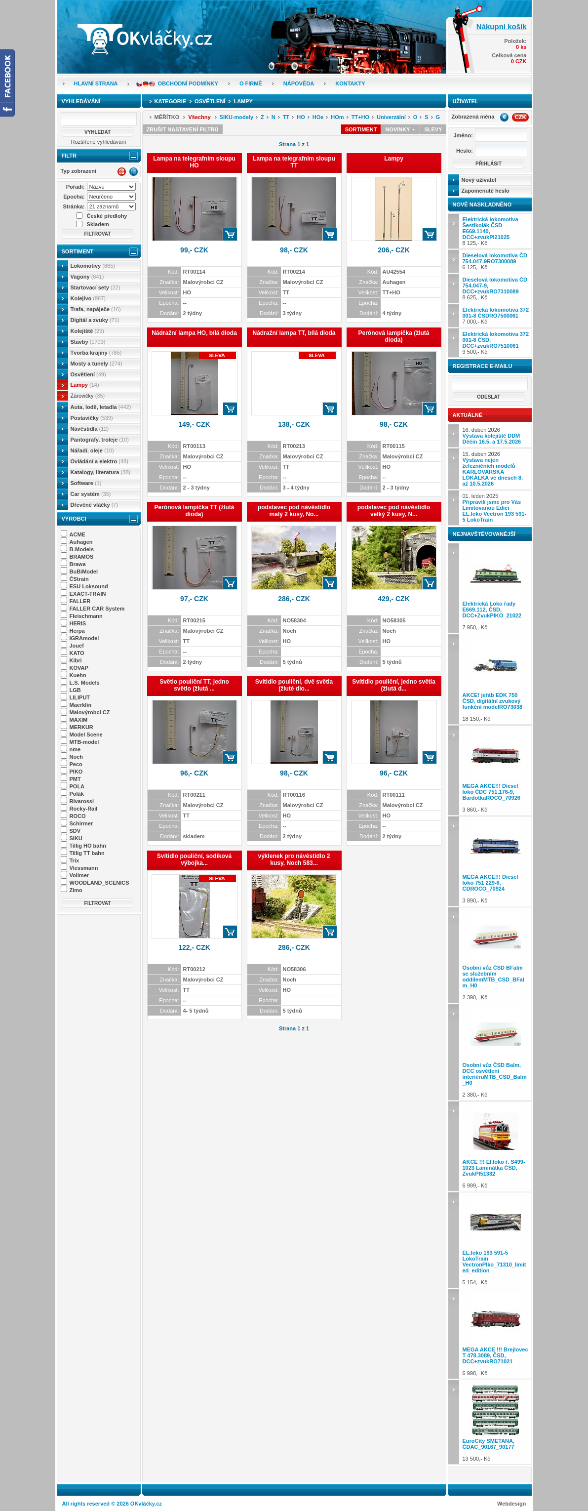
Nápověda (298, 83)
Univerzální (391, 117)
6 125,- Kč (495, 261)
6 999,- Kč (496, 1146)
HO (301, 117)
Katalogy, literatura (100, 472)
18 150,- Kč (496, 679)
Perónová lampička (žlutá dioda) (393, 336)
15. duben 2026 (493, 469)
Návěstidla (90, 429)
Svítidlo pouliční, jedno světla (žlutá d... (393, 685)
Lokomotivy (93, 266)
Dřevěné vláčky (94, 505)
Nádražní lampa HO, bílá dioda (194, 332)
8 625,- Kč (495, 288)
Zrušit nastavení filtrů (183, 129)
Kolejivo (88, 298)
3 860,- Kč (496, 770)
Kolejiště (87, 331)
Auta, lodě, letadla (101, 407)
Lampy (85, 385)
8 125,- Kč (490, 231)
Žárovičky (88, 396)
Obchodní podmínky (188, 83)
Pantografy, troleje (100, 440)
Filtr (69, 156)
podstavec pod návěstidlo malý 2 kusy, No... (294, 511)
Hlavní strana (96, 83)
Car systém (91, 494)
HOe (318, 117)
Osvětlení (88, 374)
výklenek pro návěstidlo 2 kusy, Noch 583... (294, 859)
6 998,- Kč (496, 1334)
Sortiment (78, 251)
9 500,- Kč (496, 343)
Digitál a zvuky (95, 320)
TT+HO (360, 117)
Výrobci (74, 519)
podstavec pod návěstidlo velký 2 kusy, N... (393, 511)
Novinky (400, 129)
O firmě (250, 83)
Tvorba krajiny (96, 353)
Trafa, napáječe (96, 309)
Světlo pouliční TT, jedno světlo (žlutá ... (194, 685)
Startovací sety (95, 287)
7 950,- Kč (496, 588)
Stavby (88, 342)
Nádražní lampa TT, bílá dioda (293, 332)
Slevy (433, 129)
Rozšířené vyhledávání (98, 142)
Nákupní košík (501, 26)
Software (86, 483)
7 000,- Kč (496, 316)
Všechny (199, 117)
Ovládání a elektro (99, 461)
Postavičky (92, 418)
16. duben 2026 (492, 436)
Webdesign (511, 1504)
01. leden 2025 (495, 508)
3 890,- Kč (496, 861)
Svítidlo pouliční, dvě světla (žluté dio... (294, 685)
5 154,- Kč (496, 1240)
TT (286, 117)
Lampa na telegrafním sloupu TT (294, 162)
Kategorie (171, 101)
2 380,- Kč (496, 1052)
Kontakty (350, 83)
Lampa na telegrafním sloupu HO (194, 162)
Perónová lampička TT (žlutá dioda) (194, 511)
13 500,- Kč (496, 1422)
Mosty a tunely (96, 364)
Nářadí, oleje (92, 450)
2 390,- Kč (496, 955)
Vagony (87, 277)
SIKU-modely (236, 117)
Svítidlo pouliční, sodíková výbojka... (194, 859)
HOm (337, 117)
